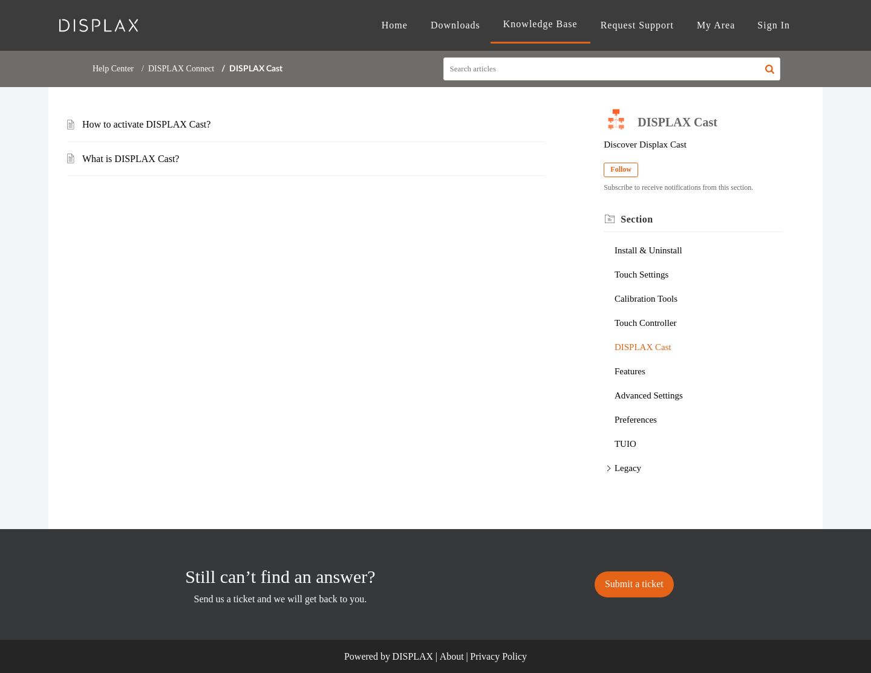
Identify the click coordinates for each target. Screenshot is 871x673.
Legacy (628, 468)
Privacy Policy (498, 656)
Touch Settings (641, 274)
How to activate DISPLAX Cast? (146, 124)
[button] (769, 69)
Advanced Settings (649, 395)
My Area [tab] (716, 25)
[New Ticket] (634, 584)
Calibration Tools (646, 299)
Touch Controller (646, 323)
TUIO (625, 444)
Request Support (637, 25)
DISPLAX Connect (181, 68)
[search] (612, 68)
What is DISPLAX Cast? (130, 159)
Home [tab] (395, 25)
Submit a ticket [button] (634, 584)
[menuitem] (773, 25)
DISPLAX (413, 656)
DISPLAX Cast (643, 347)
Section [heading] (637, 219)
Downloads (455, 25)
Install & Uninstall (648, 250)
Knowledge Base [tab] (540, 24)
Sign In (773, 25)
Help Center (113, 68)
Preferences (636, 419)
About (452, 656)
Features (630, 371)
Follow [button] (620, 169)
